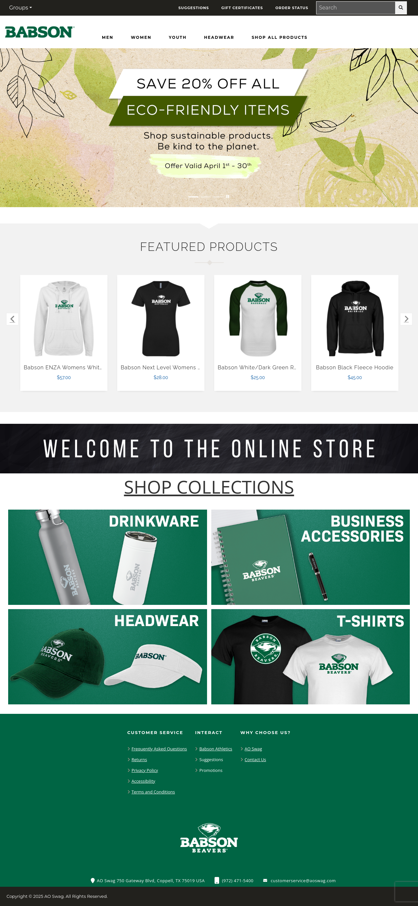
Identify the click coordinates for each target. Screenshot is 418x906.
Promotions (210, 770)
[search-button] (401, 8)
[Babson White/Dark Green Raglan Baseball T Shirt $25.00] (258, 319)
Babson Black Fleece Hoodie (355, 367)
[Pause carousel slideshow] (227, 197)
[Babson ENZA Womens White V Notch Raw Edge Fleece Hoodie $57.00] (64, 319)
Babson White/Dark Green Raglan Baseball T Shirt (285, 367)
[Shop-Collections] (209, 486)
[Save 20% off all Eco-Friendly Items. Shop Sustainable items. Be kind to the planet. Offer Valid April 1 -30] (209, 127)
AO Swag (253, 749)
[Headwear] (219, 37)
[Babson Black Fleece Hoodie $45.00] (355, 319)
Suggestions (211, 759)
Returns (139, 759)
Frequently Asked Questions (159, 749)
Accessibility (143, 781)
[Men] (107, 37)
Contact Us (255, 759)
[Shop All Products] (280, 37)
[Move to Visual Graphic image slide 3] (218, 197)
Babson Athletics (215, 749)
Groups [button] (18, 8)
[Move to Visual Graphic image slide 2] (206, 197)
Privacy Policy (145, 770)
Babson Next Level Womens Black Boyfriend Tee (186, 367)
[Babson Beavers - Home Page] (39, 30)
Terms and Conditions (153, 792)
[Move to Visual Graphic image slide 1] (193, 197)
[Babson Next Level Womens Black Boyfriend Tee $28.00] (161, 319)
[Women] (141, 37)
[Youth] (177, 37)
